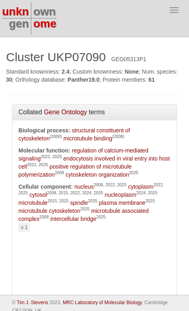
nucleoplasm (120, 195)
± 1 (24, 227)
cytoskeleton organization (97, 174)
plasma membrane (122, 203)
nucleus (83, 186)
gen (19, 23)
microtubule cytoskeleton (49, 211)
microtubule (32, 203)
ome (45, 23)
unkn (15, 11)
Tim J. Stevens (32, 302)
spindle (79, 203)
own (44, 11)
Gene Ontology (65, 112)
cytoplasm (140, 186)
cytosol (38, 195)
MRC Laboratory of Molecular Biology (102, 302)
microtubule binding (87, 138)
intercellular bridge (73, 219)
